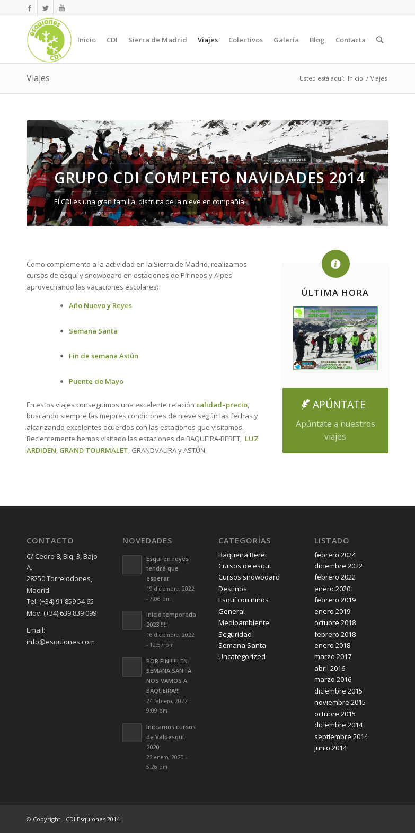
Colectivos (245, 40)
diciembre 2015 (338, 691)
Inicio (86, 40)
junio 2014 (330, 747)
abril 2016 (329, 668)
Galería (286, 40)
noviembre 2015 (340, 702)
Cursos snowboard (249, 577)
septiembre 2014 (341, 736)
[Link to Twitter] (45, 8)
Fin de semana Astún (103, 356)
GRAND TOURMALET (93, 450)
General (231, 611)
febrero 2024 (335, 554)
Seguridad (235, 634)
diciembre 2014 (338, 725)
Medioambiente (243, 622)
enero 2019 (332, 611)
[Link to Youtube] (61, 8)
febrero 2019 (335, 599)
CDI (112, 40)
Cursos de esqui (244, 566)
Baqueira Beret (242, 554)
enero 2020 (332, 588)
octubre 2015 (335, 713)
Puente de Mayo (96, 381)
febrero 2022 (335, 577)
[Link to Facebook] (29, 8)
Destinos (232, 588)
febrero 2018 (335, 634)
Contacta (350, 40)
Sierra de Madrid (157, 40)
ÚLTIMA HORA (335, 293)
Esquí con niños (243, 599)
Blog (317, 40)
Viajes (208, 40)
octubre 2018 (335, 622)
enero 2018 (332, 645)
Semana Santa (242, 645)
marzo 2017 (332, 656)
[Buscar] (379, 39)
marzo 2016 (332, 679)
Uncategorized (242, 656)
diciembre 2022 (338, 566)
